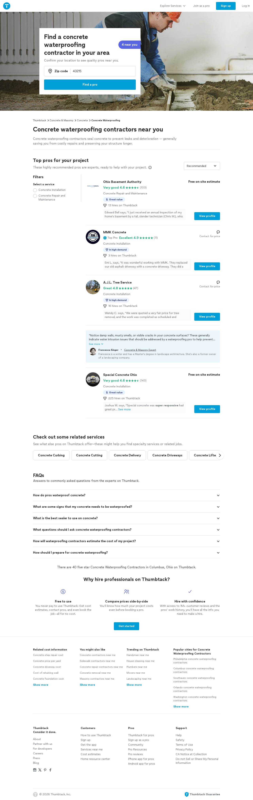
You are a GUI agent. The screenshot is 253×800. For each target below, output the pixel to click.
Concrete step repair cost (48, 655)
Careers (38, 753)
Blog (36, 763)
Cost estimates (91, 754)
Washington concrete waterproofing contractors (194, 699)
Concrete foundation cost (48, 678)
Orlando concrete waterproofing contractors (192, 689)
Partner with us (42, 744)
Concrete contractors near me (97, 655)
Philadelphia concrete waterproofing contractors (194, 661)
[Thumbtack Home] (6, 6)
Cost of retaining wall (46, 672)
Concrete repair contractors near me (101, 667)
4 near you (129, 44)
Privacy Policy (184, 749)
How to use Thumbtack (96, 735)
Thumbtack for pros (141, 735)
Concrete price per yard (47, 661)
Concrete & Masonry (61, 120)
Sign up (86, 740)
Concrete (82, 120)
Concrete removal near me (95, 672)
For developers (42, 748)
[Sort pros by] (202, 166)
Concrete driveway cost (47, 667)
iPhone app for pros (141, 759)
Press (36, 758)
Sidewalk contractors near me (97, 661)
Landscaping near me (138, 678)
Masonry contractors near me (97, 678)
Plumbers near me (136, 667)
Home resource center (95, 759)
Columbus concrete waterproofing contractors (193, 670)
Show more (40, 685)
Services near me (92, 749)
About (37, 739)
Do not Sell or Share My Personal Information (197, 761)
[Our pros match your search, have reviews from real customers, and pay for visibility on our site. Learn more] (150, 167)
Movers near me (135, 672)
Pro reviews (135, 754)
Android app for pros (141, 763)
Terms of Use (184, 744)
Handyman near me (137, 655)
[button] (110, 237)
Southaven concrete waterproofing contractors (194, 680)
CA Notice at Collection (191, 754)
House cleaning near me (140, 661)
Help (179, 735)
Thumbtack (39, 120)
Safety (180, 740)
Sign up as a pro (138, 740)
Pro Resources (137, 749)
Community (135, 744)
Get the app (88, 744)
